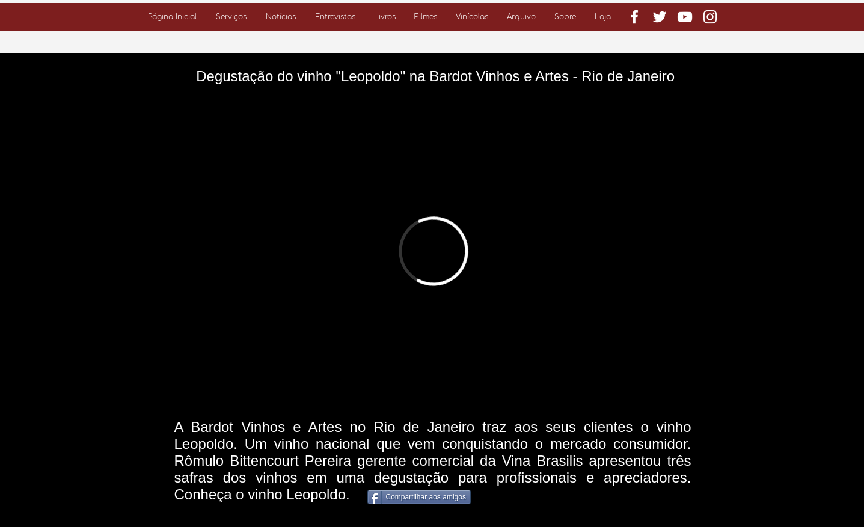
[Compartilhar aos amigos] (419, 497)
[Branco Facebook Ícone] (634, 17)
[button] (231, 17)
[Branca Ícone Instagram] (710, 17)
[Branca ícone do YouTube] (685, 17)
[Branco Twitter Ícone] (660, 17)
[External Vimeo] (433, 250)
